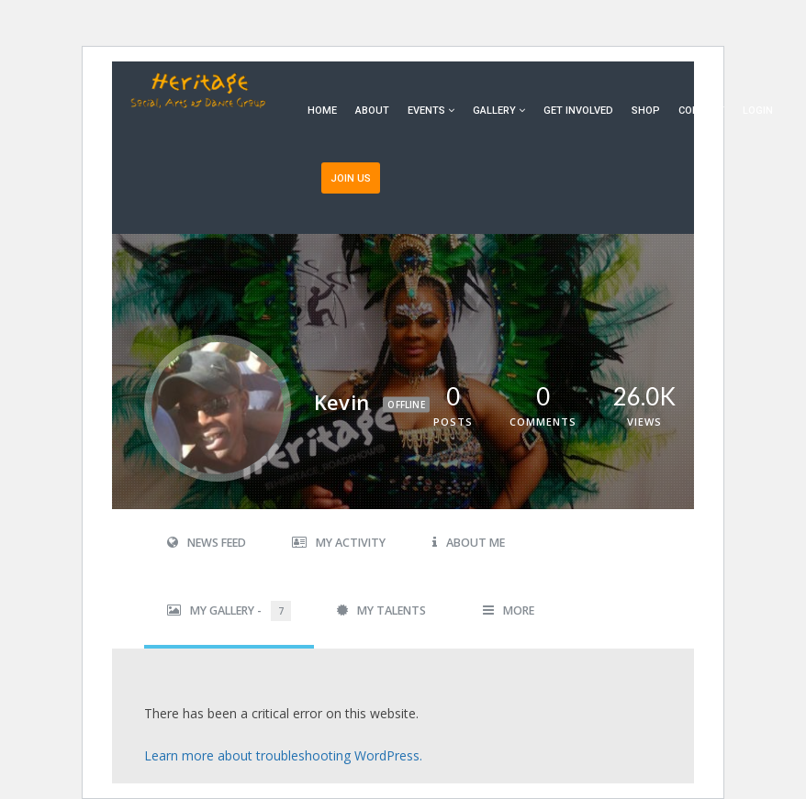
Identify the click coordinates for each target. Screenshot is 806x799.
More (508, 610)
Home (322, 111)
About (372, 111)
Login (758, 111)
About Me (468, 542)
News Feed (206, 542)
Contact (701, 111)
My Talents (381, 610)
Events (426, 111)
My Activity (339, 542)
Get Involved (578, 111)
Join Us (350, 178)
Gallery (494, 111)
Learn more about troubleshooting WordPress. (283, 755)
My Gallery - (229, 611)
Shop (646, 111)
